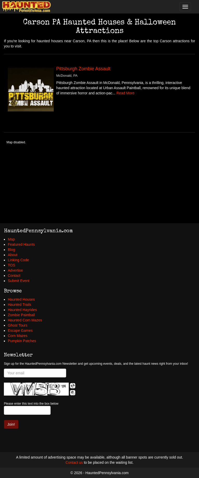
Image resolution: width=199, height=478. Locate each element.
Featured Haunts (21, 244)
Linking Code (18, 260)
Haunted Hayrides (22, 310)
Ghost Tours (17, 325)
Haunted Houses (21, 299)
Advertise (15, 270)
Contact (14, 275)
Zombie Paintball (21, 315)
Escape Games (20, 330)
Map (11, 239)
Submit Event (18, 281)
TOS (11, 265)
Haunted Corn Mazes (25, 320)
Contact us (74, 462)
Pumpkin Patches (22, 341)
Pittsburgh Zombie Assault (83, 68)
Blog (11, 250)
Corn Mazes (17, 336)
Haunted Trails (19, 305)
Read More (125, 93)
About (12, 255)
